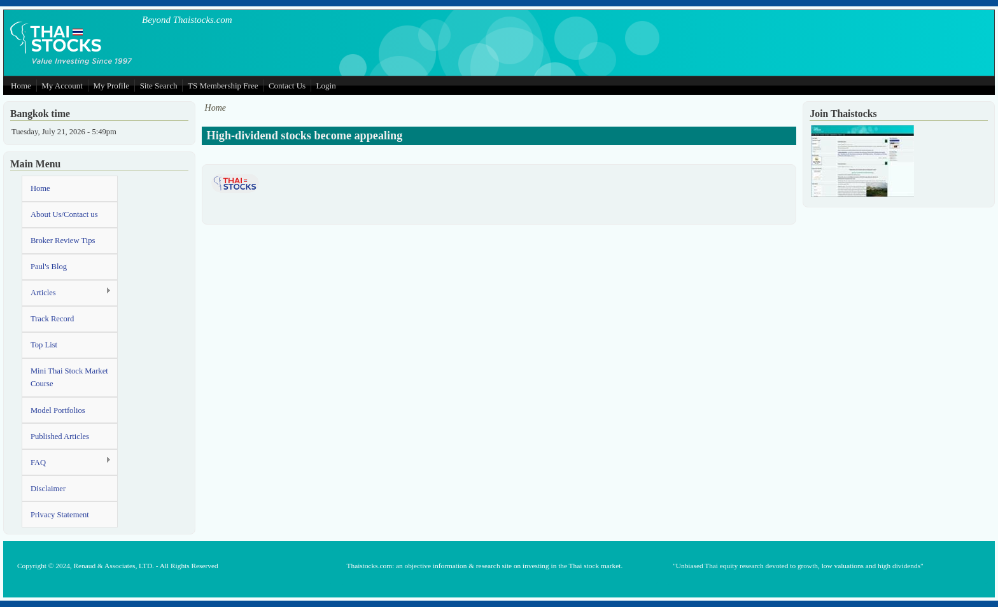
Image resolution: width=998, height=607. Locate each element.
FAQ (66, 461)
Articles (66, 292)
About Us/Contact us (64, 214)
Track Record (52, 318)
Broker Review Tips (63, 240)
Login (326, 85)
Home (21, 85)
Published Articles (60, 436)
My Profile (111, 85)
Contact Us (287, 85)
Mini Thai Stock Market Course (69, 377)
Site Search (159, 85)
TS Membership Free (223, 85)
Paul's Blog (49, 266)
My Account (62, 85)
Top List (44, 344)
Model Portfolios (58, 410)
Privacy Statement (60, 514)
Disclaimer (48, 488)
